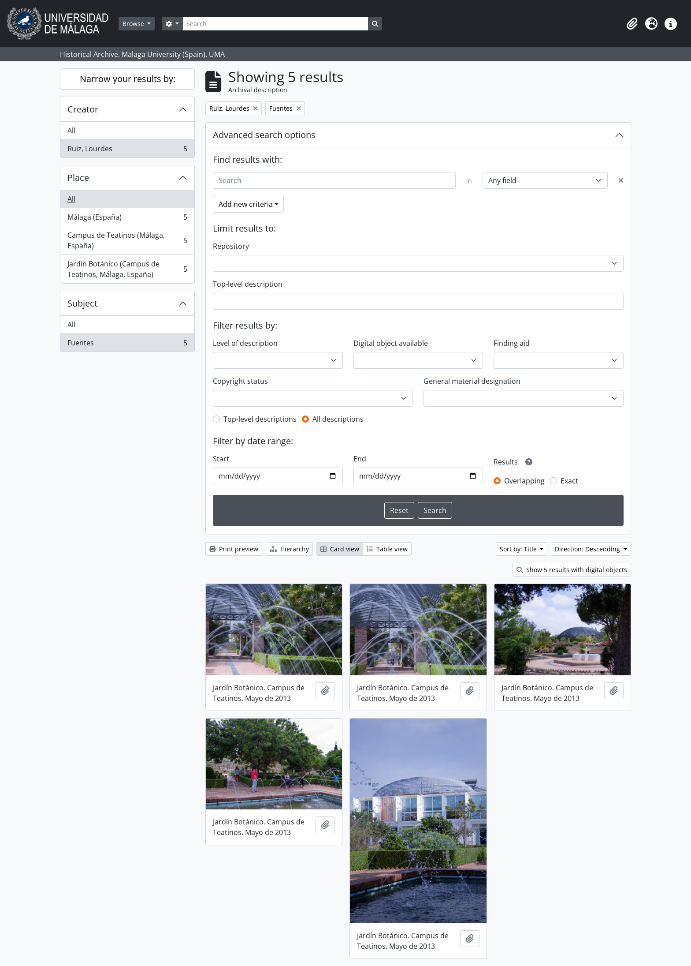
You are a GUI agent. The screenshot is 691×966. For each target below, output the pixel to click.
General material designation (472, 381)
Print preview (233, 549)
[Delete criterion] (621, 180)
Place (78, 177)
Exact (569, 481)
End (359, 459)
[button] (632, 24)
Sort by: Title (519, 549)
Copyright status (240, 381)
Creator (82, 109)
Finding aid (512, 343)
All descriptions (338, 419)
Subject (82, 303)
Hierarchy (289, 549)
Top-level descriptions (260, 419)
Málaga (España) (127, 219)
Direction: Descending (588, 549)
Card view (339, 549)
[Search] (275, 23)
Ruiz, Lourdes (127, 150)
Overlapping (524, 481)
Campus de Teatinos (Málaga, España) (127, 240)
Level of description (245, 343)
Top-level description (247, 284)
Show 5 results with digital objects (571, 569)
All (71, 130)
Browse (134, 23)
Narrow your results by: (127, 79)
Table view (387, 549)
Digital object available (390, 343)
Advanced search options (264, 135)
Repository (231, 246)
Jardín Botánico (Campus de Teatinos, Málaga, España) (127, 269)
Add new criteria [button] (246, 204)
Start (221, 459)
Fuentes (127, 344)
